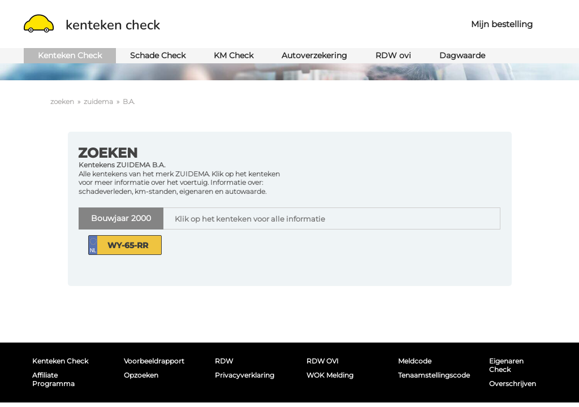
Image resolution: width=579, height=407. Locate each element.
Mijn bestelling (502, 24)
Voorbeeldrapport (154, 361)
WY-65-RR (127, 245)
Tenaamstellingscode (431, 375)
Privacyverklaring (244, 375)
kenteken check (92, 25)
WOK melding (329, 375)
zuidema (98, 101)
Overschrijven (512, 383)
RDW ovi (393, 55)
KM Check (233, 55)
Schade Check (157, 55)
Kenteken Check (70, 55)
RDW (224, 361)
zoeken (62, 101)
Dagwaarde (462, 55)
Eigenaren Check (506, 365)
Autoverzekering (314, 55)
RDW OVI (322, 361)
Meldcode (414, 361)
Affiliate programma (53, 379)
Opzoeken (141, 375)
